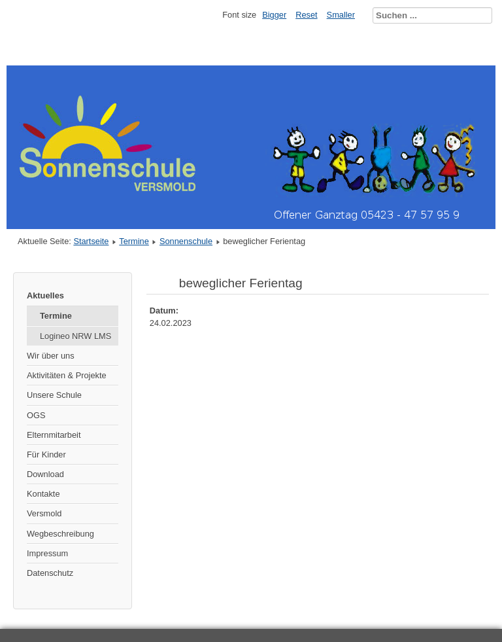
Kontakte (43, 494)
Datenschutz (50, 573)
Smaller (341, 15)
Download (45, 474)
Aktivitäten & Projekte (67, 375)
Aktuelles (45, 295)
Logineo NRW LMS (75, 336)
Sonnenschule (185, 241)
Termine (134, 241)
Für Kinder (46, 454)
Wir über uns (51, 356)
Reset (306, 15)
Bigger (274, 15)
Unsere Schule (54, 395)
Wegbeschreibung (60, 534)
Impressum (47, 553)
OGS (36, 415)
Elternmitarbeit (54, 435)
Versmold (44, 513)
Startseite (91, 241)
